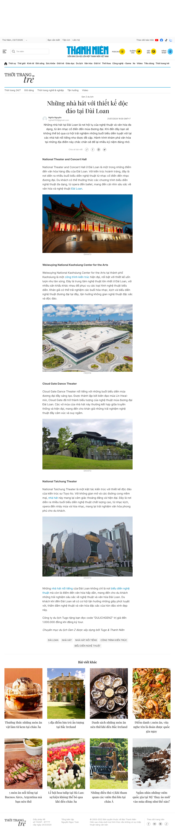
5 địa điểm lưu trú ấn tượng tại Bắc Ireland (66, 724)
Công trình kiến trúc (114, 640)
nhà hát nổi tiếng (62, 588)
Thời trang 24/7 (12, 90)
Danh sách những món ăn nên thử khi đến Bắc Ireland (108, 724)
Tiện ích (66, 40)
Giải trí (97, 63)
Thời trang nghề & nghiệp (50, 90)
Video (140, 63)
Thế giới (22, 63)
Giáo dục (70, 63)
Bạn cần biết (54, 40)
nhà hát (53, 498)
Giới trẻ (60, 63)
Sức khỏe (50, 63)
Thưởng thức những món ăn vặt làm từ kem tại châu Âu (23, 724)
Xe (134, 63)
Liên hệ (76, 40)
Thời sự (12, 63)
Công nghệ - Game (121, 63)
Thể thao (106, 63)
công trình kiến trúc (77, 277)
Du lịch (79, 63)
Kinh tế (30, 63)
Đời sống (40, 63)
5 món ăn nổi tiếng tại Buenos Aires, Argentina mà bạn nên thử (23, 797)
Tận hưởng (72, 90)
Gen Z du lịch (88, 97)
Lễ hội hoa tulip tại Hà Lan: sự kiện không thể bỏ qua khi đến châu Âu (66, 797)
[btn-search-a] (13, 51)
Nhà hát (67, 640)
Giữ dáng (29, 90)
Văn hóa (88, 63)
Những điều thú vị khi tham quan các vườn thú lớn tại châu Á (109, 797)
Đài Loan (76, 188)
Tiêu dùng (149, 63)
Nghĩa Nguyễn (55, 117)
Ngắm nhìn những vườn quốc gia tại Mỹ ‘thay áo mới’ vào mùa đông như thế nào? (152, 797)
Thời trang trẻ (162, 63)
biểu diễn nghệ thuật (87, 645)
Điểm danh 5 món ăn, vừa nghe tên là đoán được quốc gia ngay (151, 726)
